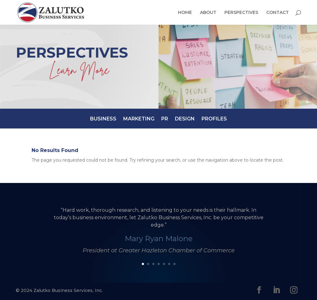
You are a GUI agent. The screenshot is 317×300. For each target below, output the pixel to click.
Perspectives (241, 12)
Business (103, 119)
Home (185, 12)
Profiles (214, 119)
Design (185, 119)
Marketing (138, 119)
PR (164, 119)
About (208, 12)
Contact (277, 12)
